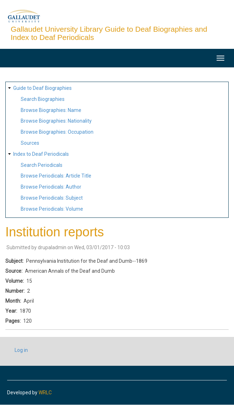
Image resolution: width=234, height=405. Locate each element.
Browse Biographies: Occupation (57, 132)
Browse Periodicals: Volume (52, 209)
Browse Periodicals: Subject (52, 198)
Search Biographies (43, 99)
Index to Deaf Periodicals (41, 154)
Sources (30, 143)
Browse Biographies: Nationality (56, 121)
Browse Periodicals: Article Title (56, 176)
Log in (21, 350)
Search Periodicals (41, 165)
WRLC (45, 392)
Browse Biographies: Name (51, 110)
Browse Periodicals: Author (51, 187)
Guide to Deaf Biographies (42, 88)
